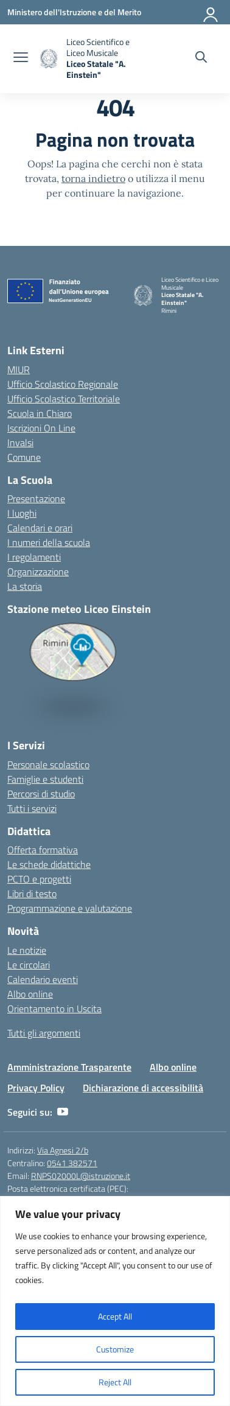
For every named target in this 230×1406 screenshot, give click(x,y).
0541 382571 (72, 1162)
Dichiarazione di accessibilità (143, 1087)
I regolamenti (34, 557)
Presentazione (36, 498)
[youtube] (62, 1112)
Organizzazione (38, 571)
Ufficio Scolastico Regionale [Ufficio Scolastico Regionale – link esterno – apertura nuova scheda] (62, 384)
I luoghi (22, 513)
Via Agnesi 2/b (62, 1150)
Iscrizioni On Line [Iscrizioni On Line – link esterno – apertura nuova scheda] (41, 428)
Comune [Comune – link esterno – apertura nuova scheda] (24, 457)
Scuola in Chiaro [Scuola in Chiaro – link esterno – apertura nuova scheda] (39, 413)
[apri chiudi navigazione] (20, 58)
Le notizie (26, 950)
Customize (115, 1349)
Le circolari (28, 964)
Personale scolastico (48, 764)
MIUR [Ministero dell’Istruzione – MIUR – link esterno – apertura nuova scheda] (18, 369)
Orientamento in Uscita (54, 1008)
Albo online (30, 994)
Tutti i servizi (32, 808)
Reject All (115, 1382)
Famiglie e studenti (45, 779)
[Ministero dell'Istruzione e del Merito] (74, 11)
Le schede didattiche (49, 864)
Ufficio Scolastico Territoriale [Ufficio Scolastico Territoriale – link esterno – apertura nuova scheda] (63, 398)
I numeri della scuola (48, 542)
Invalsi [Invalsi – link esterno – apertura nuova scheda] (20, 442)
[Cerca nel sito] (201, 58)
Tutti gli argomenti (43, 1033)
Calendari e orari (39, 527)
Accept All (115, 1316)
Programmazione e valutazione (69, 908)
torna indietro (93, 178)
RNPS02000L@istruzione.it (80, 1175)
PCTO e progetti (39, 879)
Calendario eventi (42, 979)
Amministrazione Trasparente (69, 1067)
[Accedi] (211, 12)
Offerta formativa (42, 849)
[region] (115, 1301)
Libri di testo (32, 893)
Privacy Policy (35, 1087)
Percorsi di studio (41, 793)
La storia (24, 586)
